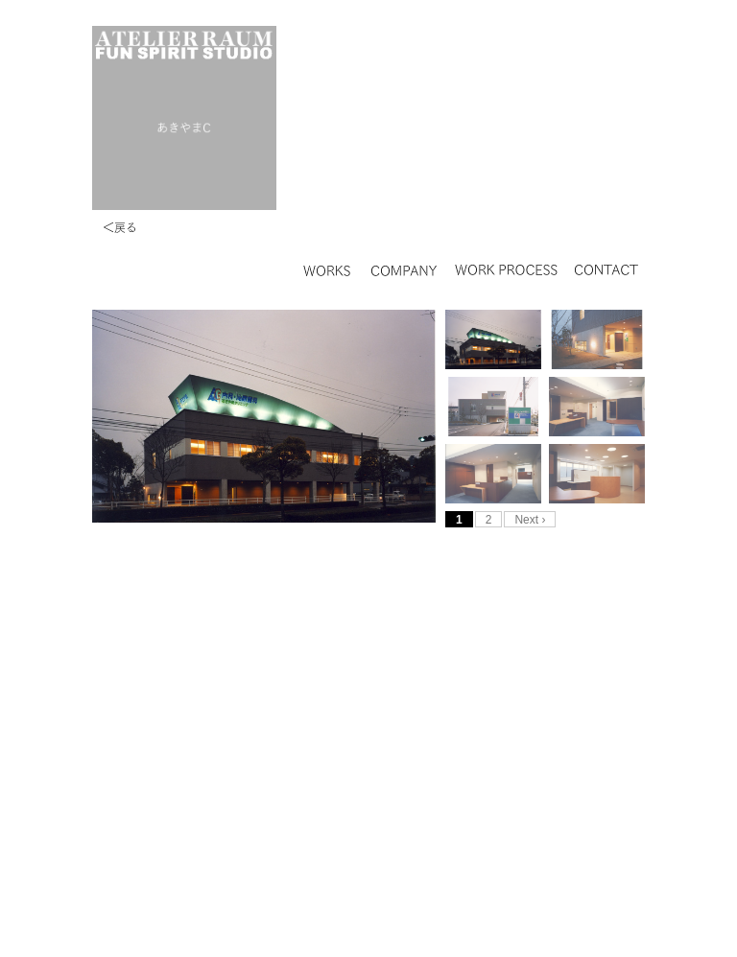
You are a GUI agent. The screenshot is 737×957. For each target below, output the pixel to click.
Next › (529, 519)
